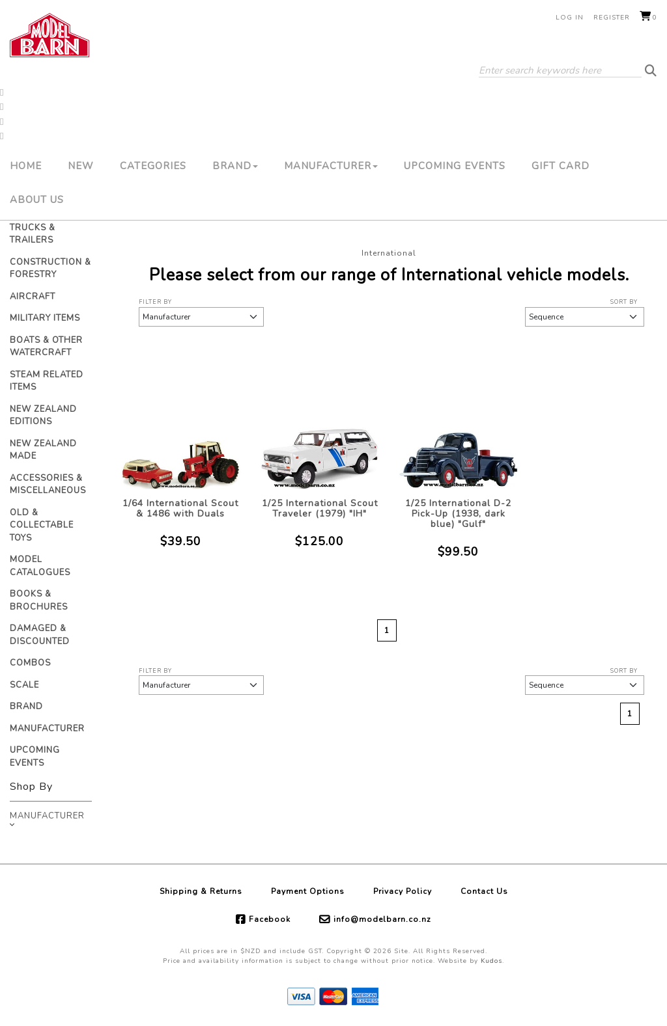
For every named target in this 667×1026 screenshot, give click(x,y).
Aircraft (32, 297)
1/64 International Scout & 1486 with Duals (180, 508)
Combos (30, 663)
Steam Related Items (46, 381)
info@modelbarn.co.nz (382, 919)
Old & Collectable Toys (42, 525)
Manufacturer (331, 165)
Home (26, 165)
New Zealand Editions (43, 415)
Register (611, 17)
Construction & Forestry (50, 268)
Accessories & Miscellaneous (48, 484)
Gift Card (560, 165)
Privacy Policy (402, 891)
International (389, 253)
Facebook (270, 919)
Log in (570, 17)
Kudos (491, 960)
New (81, 165)
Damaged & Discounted (40, 635)
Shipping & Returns (201, 891)
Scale (24, 685)
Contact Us (484, 891)
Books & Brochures (39, 600)
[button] (2, 91)
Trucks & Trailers (32, 234)
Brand (235, 165)
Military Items (45, 318)
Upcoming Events (454, 165)
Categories (153, 165)
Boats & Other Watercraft (46, 346)
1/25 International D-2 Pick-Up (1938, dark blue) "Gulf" (458, 513)
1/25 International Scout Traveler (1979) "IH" (320, 508)
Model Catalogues (40, 566)
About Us (37, 199)
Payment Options (308, 891)
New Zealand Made (43, 450)
